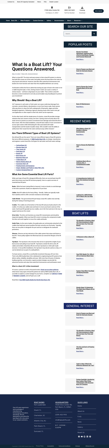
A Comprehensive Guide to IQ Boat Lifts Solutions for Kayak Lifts (85, 179)
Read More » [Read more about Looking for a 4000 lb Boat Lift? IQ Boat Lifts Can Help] (80, 199)
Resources (78, 20)
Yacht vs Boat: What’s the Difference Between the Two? (85, 364)
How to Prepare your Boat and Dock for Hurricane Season (85, 70)
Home (8, 20)
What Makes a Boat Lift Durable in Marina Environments (83, 130)
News (39, 2)
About (70, 20)
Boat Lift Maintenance (83, 104)
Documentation (60, 20)
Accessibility (50, 446)
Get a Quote (98, 11)
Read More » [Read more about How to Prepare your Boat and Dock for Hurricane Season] (80, 73)
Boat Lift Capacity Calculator (25, 2)
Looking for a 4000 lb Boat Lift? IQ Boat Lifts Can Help (84, 195)
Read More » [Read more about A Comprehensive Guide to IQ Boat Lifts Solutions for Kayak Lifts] (80, 184)
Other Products (25, 20)
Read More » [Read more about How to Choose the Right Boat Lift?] (80, 149)
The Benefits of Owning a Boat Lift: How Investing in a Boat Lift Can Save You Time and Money (85, 223)
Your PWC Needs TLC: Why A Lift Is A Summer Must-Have (85, 255)
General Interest (33, 74)
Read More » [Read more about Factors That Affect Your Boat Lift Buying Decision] (80, 275)
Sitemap (77, 446)
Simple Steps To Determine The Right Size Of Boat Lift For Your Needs (85, 289)
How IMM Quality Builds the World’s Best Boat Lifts (34, 280)
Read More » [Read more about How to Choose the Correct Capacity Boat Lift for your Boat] (80, 92)
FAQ (45, 2)
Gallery (50, 20)
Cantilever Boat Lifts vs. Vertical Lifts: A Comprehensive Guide (83, 162)
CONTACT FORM (57, 274)
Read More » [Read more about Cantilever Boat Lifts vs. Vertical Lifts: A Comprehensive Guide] (80, 167)
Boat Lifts (15, 20)
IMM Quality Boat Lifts (38, 139)
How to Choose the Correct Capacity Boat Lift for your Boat (84, 88)
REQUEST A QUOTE (19, 276)
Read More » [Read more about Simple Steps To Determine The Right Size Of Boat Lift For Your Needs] (80, 293)
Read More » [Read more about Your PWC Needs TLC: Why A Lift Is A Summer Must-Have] (80, 258)
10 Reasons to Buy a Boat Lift (85, 237)
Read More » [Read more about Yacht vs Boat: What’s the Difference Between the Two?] (80, 368)
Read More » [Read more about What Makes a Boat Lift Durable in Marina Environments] (80, 134)
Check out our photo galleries (49, 269)
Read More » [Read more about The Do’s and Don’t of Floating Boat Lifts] (80, 351)
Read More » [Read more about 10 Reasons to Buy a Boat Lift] (80, 239)
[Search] (94, 33)
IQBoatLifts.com (90, 446)
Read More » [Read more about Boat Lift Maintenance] (80, 106)
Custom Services (39, 20)
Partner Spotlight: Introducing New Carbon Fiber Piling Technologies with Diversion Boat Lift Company (85, 382)
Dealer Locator (53, 2)
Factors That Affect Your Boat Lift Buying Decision (85, 271)
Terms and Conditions (64, 446)
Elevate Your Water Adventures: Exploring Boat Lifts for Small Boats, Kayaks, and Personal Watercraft (85, 54)
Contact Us (11, 2)
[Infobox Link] (69, 10)
